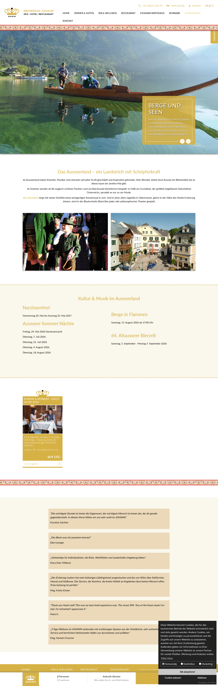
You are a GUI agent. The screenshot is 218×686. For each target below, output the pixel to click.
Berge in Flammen (129, 314)
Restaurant (128, 13)
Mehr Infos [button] (167, 658)
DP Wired (212, 682)
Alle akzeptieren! (187, 672)
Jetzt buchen (176, 5)
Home (66, 13)
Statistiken (188, 663)
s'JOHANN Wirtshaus (152, 13)
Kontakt (68, 20)
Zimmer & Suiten (84, 13)
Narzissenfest (36, 307)
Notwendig (169, 663)
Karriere (195, 5)
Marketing (206, 663)
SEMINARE (174, 13)
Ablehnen (202, 677)
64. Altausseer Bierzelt (133, 335)
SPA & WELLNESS (107, 13)
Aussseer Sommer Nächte (48, 323)
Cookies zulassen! (173, 677)
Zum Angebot (31, 463)
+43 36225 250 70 (150, 5)
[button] (182, 141)
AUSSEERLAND (192, 13)
